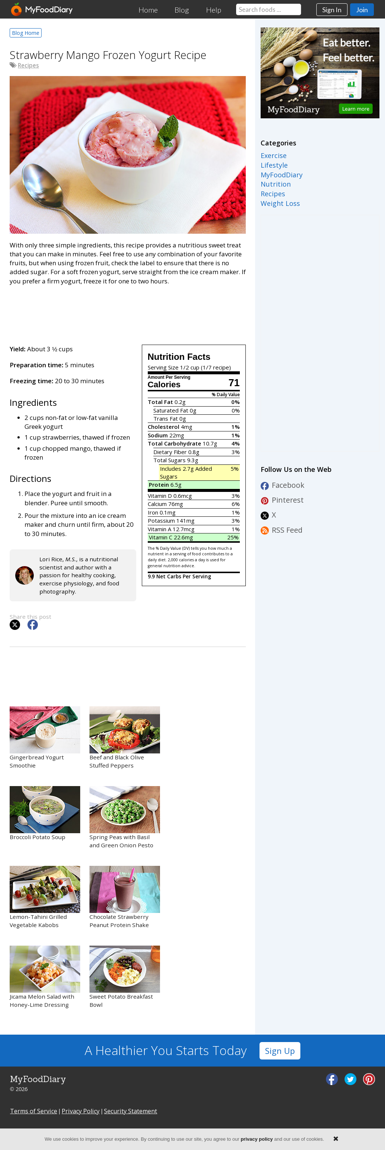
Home (148, 9)
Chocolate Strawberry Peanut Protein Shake (124, 897)
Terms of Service (33, 1111)
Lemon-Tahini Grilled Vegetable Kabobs (45, 897)
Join (362, 10)
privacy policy (257, 1139)
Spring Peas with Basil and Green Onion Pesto (124, 817)
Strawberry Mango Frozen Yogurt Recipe (108, 54)
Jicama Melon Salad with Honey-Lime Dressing (45, 977)
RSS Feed (282, 530)
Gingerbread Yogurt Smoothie (45, 737)
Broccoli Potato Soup (45, 813)
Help (213, 9)
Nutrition (276, 184)
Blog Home (25, 32)
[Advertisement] (128, 313)
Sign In (332, 10)
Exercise (274, 155)
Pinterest (282, 500)
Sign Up (280, 1050)
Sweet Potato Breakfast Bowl (124, 977)
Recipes (28, 65)
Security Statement (130, 1111)
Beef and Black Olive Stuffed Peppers (124, 737)
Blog (181, 9)
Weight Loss (280, 203)
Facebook (282, 485)
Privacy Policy (80, 1111)
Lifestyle (274, 165)
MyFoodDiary (282, 174)
